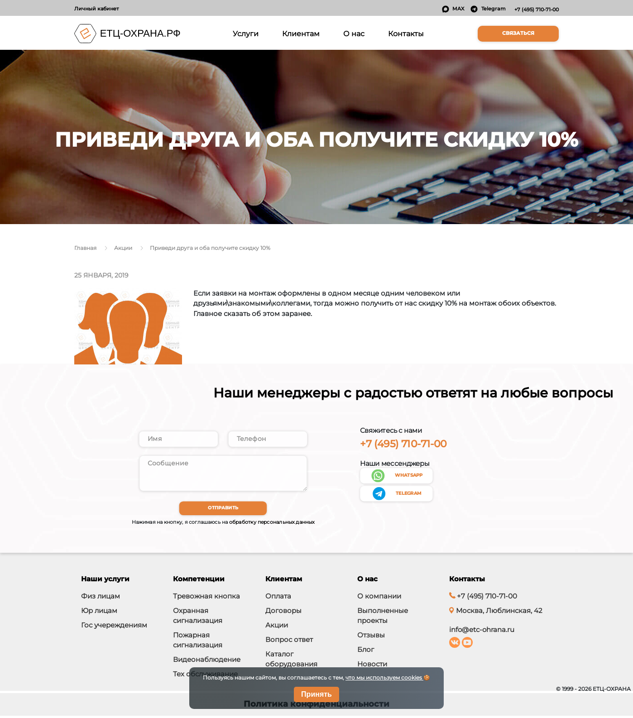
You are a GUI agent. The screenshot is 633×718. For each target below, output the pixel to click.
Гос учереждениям (114, 627)
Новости (372, 666)
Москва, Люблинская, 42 (495, 612)
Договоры (283, 612)
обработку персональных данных (272, 524)
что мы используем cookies (384, 678)
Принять (316, 694)
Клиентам (301, 33)
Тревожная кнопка (206, 598)
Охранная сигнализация (197, 617)
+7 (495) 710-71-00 (536, 9)
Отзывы (371, 637)
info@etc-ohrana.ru (481, 631)
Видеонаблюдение (206, 661)
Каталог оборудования (291, 661)
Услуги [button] (247, 33)
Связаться (518, 33)
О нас (353, 33)
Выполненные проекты (382, 617)
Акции (276, 627)
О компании (379, 598)
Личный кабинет (96, 8)
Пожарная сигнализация (197, 642)
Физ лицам (100, 598)
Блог (365, 651)
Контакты (406, 33)
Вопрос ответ (289, 641)
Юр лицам (99, 612)
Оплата (278, 598)
